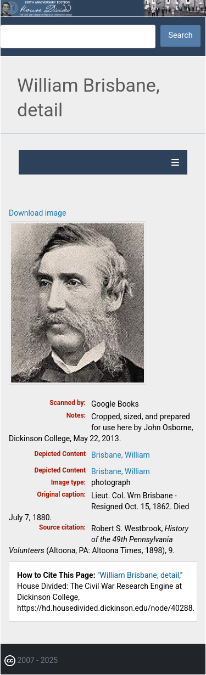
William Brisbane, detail (140, 575)
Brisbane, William (120, 455)
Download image (37, 213)
